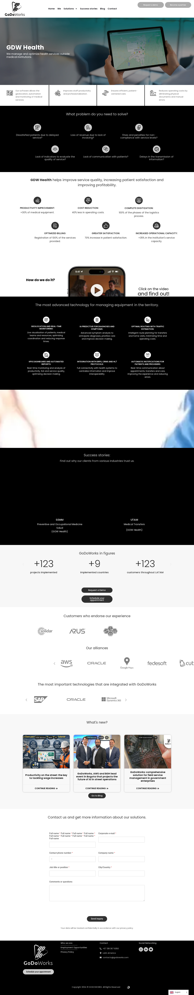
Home (51, 8)
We (59, 8)
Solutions (70, 8)
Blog (102, 8)
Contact (112, 8)
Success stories (88, 8)
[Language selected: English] (178, 992)
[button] (175, 663)
